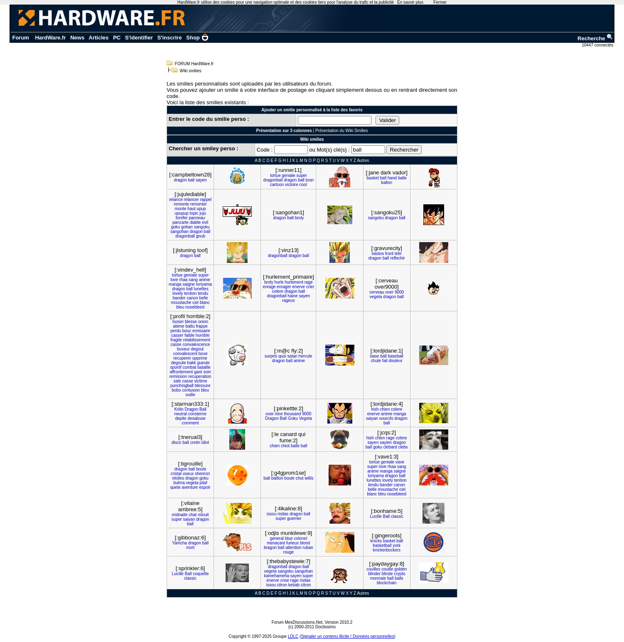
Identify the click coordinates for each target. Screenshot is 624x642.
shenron (202, 473)
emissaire (201, 330)
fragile (176, 340)
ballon (386, 182)
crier (310, 286)
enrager (284, 286)
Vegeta (305, 418)
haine (292, 296)
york (396, 545)
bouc (187, 330)
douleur (395, 360)
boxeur (183, 349)
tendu (203, 293)
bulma (178, 482)
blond (305, 543)
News (77, 37)
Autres (363, 160)
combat (189, 367)
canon (192, 298)
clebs (403, 447)
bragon (270, 547)
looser (178, 321)
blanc (205, 302)
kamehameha (276, 575)
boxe (203, 353)
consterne (197, 414)
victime (200, 381)
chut (300, 478)
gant (198, 372)
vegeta (376, 296)
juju (202, 213)
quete (175, 487)
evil (205, 222)
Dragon (191, 409)
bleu (180, 307)
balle (402, 178)
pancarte (180, 222)
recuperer (182, 358)
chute (376, 360)
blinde (387, 573)
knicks (376, 541)
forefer (182, 218)
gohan (187, 227)
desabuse (196, 418)
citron (282, 585)
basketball (382, 545)
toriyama (204, 284)
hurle (278, 282)
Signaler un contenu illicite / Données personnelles (347, 636)
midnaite (180, 514)
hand (392, 178)
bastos (378, 253)
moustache (181, 302)
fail (385, 360)
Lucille (375, 516)
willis (309, 478)
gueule (203, 362)
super (302, 175)
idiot (205, 442)
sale (177, 381)
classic (397, 516)
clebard (390, 447)
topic (193, 213)
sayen (201, 180)
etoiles (178, 478)
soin (207, 372)
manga (175, 284)
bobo (176, 390)
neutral (180, 414)
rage (309, 282)
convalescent (185, 353)
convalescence (196, 344)
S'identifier (139, 37)
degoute (178, 362)
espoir (204, 487)
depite (180, 418)
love (174, 279)
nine (279, 414)
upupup (181, 213)
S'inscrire (169, 37)
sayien (386, 442)
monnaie (378, 578)
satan (292, 356)
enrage (269, 286)
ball (191, 180)
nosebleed (194, 307)
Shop (197, 37)
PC (116, 37)
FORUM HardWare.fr (194, 63)
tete (398, 253)
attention (293, 547)
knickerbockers (386, 550)
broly (299, 218)
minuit (203, 514)
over (389, 292)
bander (179, 298)
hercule (305, 356)
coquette (201, 573)
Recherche (595, 38)
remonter (198, 204)
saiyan (372, 418)
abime (178, 326)
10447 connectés (598, 45)
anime (204, 279)
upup (201, 208)
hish (374, 409)
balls (399, 578)
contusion (191, 390)
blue (289, 538)
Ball (202, 409)
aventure (190, 487)
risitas (283, 514)
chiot (285, 446)
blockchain (386, 583)
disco (176, 442)
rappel (205, 199)
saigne (188, 284)
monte (181, 208)
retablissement (196, 340)
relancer (191, 199)
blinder (374, 573)
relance (176, 199)
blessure (203, 385)
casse (176, 344)
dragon (180, 180)
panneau (197, 218)
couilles (373, 569)
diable (195, 222)
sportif (175, 367)
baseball (395, 356)
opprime (199, 358)
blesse (191, 321)
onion (203, 321)
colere (277, 291)
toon (310, 180)
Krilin (178, 409)
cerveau (376, 292)
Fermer (440, 2)
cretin (195, 442)
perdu (175, 330)
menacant (276, 543)
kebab (294, 585)
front (389, 253)
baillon (277, 478)
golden (400, 569)
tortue (275, 175)
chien (385, 409)
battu (189, 326)
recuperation (199, 376)
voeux (188, 473)
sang (193, 279)
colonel (300, 538)
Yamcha (179, 543)
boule (201, 469)
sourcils (386, 418)
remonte (181, 204)
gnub (200, 236)
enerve (298, 286)
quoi (282, 356)
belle (203, 298)
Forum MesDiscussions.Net (297, 622)
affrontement (181, 372)
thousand (292, 414)
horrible (202, 335)
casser (177, 335)
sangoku (202, 227)
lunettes (201, 289)
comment (190, 423)
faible (189, 335)
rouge (288, 552)
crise (284, 580)
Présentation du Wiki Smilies (341, 130)
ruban (307, 547)
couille (387, 569)
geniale (288, 175)
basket (372, 178)
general (277, 538)
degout (197, 349)
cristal (176, 473)
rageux (288, 300)
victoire (291, 184)
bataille (204, 367)
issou (271, 514)
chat (193, 514)
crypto (399, 573)
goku (175, 227)
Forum (20, 37)
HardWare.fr (50, 37)
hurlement (294, 282)
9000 (399, 292)
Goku (293, 418)
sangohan (179, 231)
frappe (201, 326)
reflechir (397, 258)
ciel (195, 302)
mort (190, 547)
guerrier (294, 518)
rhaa (183, 279)
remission (178, 376)
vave (400, 462)
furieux (292, 543)
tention (190, 293)
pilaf (203, 482)
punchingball (182, 385)
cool (303, 184)
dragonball (273, 180)
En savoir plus (410, 2)
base (374, 356)
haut (191, 208)
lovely (177, 293)
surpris (271, 356)
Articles (99, 37)
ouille (190, 394)
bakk (191, 362)
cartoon (277, 184)
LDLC (293, 636)
